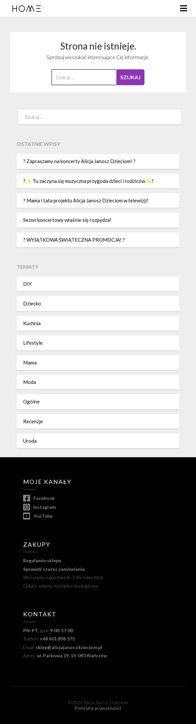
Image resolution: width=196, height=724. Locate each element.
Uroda (30, 441)
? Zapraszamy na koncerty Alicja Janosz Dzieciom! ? (79, 161)
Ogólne (31, 401)
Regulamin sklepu (42, 560)
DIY (27, 284)
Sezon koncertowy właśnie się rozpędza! (67, 220)
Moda (29, 382)
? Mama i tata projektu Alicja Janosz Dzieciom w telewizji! (85, 200)
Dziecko (32, 303)
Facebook (39, 498)
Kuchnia (32, 323)
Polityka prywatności (98, 708)
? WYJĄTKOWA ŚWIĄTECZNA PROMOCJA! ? (74, 240)
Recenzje (33, 421)
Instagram (39, 507)
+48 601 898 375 (57, 638)
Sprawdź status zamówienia (54, 569)
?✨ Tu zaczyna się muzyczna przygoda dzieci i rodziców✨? (88, 181)
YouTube (38, 516)
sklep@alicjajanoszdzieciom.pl (69, 647)
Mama (30, 362)
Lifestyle (33, 343)
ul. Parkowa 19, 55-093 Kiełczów (72, 655)
